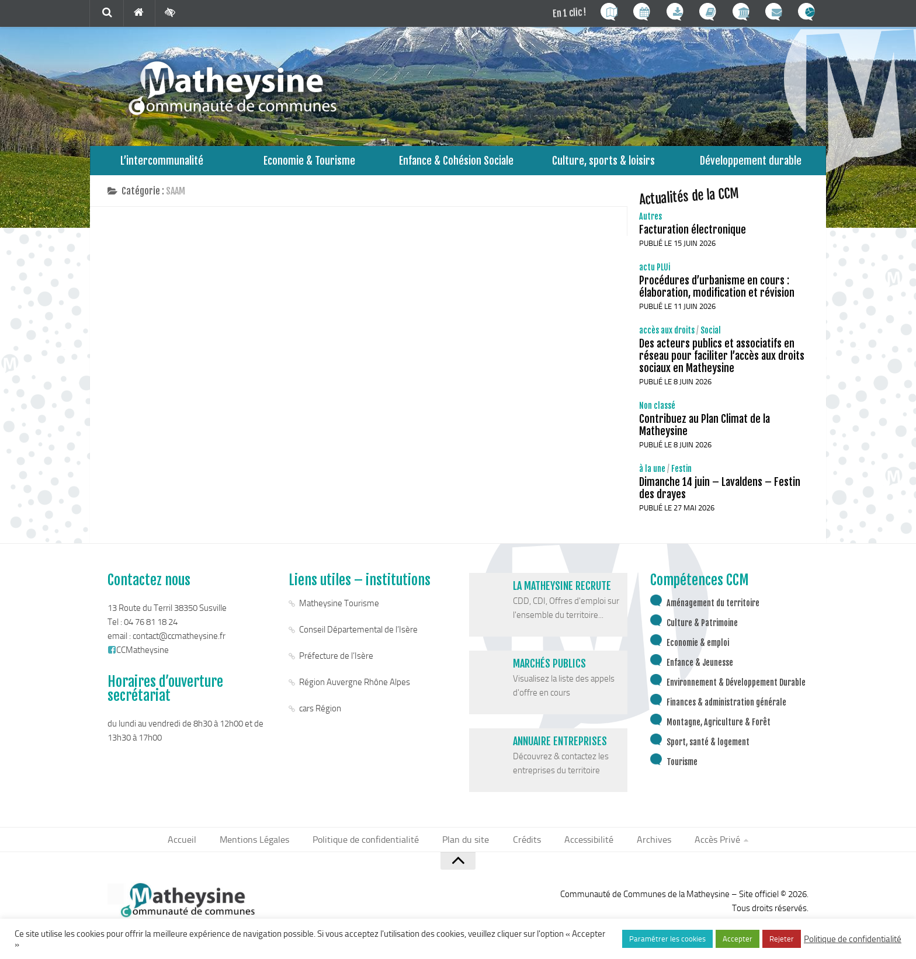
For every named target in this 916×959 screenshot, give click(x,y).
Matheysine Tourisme (339, 609)
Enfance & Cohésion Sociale (456, 163)
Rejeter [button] (781, 938)
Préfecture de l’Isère (336, 661)
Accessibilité (582, 846)
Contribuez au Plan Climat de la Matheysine (704, 430)
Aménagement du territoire (713, 609)
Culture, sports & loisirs (603, 163)
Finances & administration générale (726, 708)
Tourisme (682, 768)
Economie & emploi (698, 649)
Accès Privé (704, 846)
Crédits (524, 846)
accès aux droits (667, 336)
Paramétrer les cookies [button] (667, 938)
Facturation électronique (692, 235)
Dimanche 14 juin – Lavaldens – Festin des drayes (719, 493)
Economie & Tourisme (309, 163)
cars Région (320, 714)
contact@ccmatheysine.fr (179, 642)
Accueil (196, 846)
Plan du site (467, 846)
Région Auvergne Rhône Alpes (354, 688)
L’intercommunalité (162, 163)
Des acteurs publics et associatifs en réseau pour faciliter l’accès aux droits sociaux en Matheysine (721, 361)
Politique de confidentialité (372, 846)
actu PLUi (654, 273)
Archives (644, 846)
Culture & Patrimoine (702, 629)
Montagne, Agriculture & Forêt (719, 728)
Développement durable (751, 163)
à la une (652, 475)
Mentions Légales (265, 846)
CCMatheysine (138, 656)
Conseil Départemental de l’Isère (358, 635)
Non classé (657, 411)
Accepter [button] (737, 938)
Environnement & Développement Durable (736, 688)
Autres (650, 222)
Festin (681, 475)
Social (710, 336)
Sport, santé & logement (708, 748)
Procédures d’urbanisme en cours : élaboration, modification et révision (716, 292)
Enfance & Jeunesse (700, 668)
